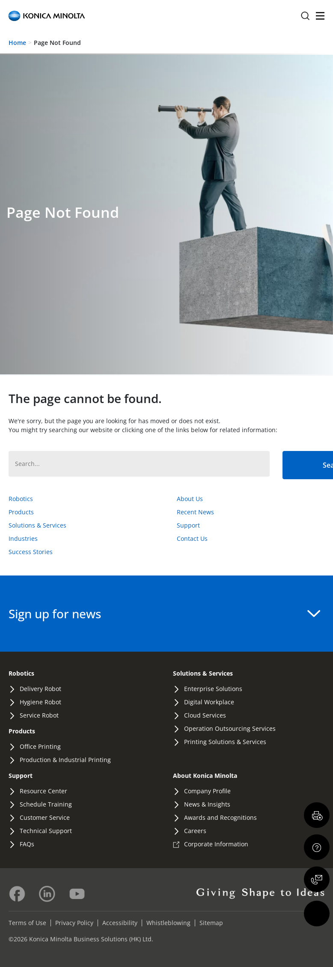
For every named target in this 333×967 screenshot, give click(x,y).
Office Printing (40, 746)
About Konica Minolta (205, 775)
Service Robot (39, 715)
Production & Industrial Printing (65, 760)
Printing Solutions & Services (225, 742)
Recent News (195, 512)
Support (188, 525)
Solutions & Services (37, 525)
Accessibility (119, 923)
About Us (190, 499)
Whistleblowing (168, 923)
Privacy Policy (74, 923)
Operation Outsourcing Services (230, 728)
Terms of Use (27, 923)
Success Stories (31, 552)
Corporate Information (216, 844)
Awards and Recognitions (220, 817)
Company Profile (207, 791)
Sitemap (211, 923)
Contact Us (192, 538)
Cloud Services (205, 715)
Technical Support (46, 831)
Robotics (21, 499)
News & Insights (207, 804)
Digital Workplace (209, 702)
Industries (23, 538)
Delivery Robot (40, 689)
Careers (195, 831)
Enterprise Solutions (213, 689)
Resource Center (43, 791)
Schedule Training (46, 804)
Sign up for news (164, 613)
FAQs (27, 844)
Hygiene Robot (40, 702)
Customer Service (45, 817)
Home (17, 43)
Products (21, 512)
